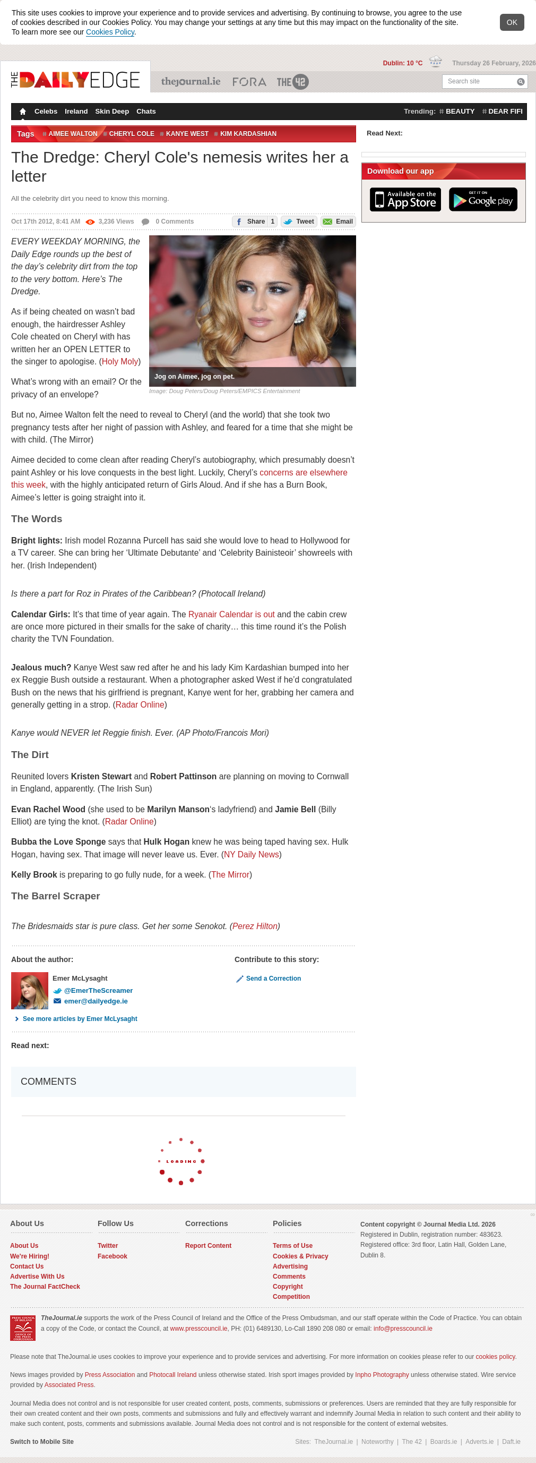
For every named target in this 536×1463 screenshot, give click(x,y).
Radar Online (140, 704)
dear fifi (506, 111)
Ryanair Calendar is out (231, 614)
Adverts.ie (479, 1441)
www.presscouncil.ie (198, 1328)
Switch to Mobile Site (42, 1441)
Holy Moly (120, 361)
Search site (464, 81)
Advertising (290, 1266)
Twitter (108, 1245)
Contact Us (27, 1266)
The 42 (293, 81)
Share (253, 221)
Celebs (45, 111)
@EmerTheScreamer (93, 990)
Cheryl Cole (131, 134)
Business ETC (249, 81)
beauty (460, 111)
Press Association (110, 1375)
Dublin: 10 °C (404, 63)
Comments (289, 1276)
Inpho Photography (382, 1375)
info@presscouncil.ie (403, 1328)
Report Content (208, 1245)
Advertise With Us (37, 1276)
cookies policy (495, 1356)
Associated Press (69, 1385)
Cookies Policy (110, 32)
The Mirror (230, 874)
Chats (146, 111)
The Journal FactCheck (45, 1286)
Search (521, 81)
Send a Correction (268, 978)
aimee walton (73, 134)
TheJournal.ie (191, 81)
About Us (24, 1245)
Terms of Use (293, 1245)
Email (337, 221)
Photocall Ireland (172, 1375)
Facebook (112, 1256)
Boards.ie (443, 1441)
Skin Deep (112, 111)
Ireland (76, 111)
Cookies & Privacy (300, 1256)
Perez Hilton (255, 926)
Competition (291, 1296)
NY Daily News (251, 854)
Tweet (297, 221)
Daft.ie (511, 1441)
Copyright (288, 1286)
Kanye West (187, 134)
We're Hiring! (29, 1256)
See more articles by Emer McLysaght (74, 1019)
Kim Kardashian (248, 134)
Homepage (21, 112)
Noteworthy (377, 1441)
